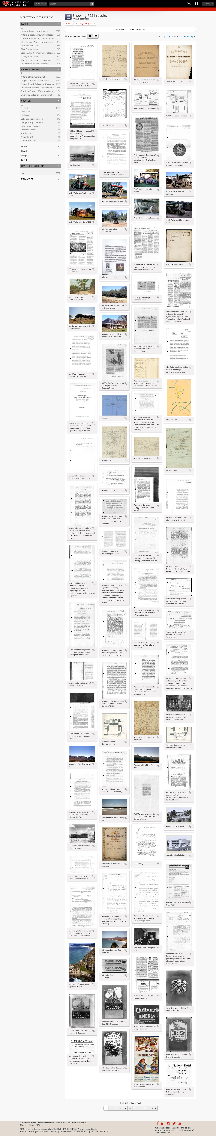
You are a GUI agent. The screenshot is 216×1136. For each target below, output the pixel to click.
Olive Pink (25, 112)
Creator (26, 100)
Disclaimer (44, 1131)
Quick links (196, 4)
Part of (25, 24)
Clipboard (189, 4)
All (22, 28)
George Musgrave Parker (32, 122)
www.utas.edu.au (79, 1122)
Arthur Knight (27, 137)
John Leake (26, 133)
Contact (23, 1131)
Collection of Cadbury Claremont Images (39, 38)
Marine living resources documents (36, 60)
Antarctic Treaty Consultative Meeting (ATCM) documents (46, 35)
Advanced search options (130, 29)
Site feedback (82, 1131)
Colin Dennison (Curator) (32, 119)
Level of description (33, 166)
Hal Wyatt (25, 115)
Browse (39, 3)
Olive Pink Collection (30, 49)
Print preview (72, 36)
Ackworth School (28, 140)
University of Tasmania (31, 126)
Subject (25, 155)
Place (24, 151)
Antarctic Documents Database (34, 77)
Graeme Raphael (28, 130)
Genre (24, 160)
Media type (27, 179)
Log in (207, 3)
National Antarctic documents (34, 31)
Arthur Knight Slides (30, 46)
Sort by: (162, 36)
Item (23, 173)
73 (145, 1108)
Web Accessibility (67, 1131)
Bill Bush (24, 108)
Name (24, 146)
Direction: (178, 36)
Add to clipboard (93, 83)
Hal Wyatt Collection (30, 56)
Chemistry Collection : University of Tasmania (41, 95)
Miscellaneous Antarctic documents (36, 42)
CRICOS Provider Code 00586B (83, 1129)
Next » (153, 1108)
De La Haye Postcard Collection (35, 64)
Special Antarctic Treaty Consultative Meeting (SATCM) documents (50, 53)
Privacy (54, 1131)
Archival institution (33, 69)
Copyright (33, 1131)
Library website (63, 1122)
